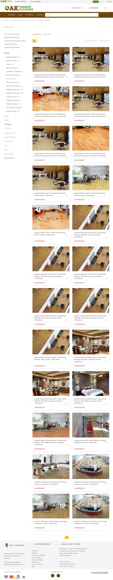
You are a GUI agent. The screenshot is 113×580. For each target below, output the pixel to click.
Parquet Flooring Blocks (12, 562)
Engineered (30, 15)
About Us (35, 551)
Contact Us (36, 562)
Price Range (8, 154)
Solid (20, 15)
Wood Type (8, 141)
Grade (6, 116)
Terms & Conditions (38, 555)
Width (6, 120)
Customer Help (42, 544)
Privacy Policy (37, 557)
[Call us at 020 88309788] (93, 8)
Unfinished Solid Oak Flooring (14, 564)
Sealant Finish (9, 133)
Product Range (9, 137)
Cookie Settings (37, 560)
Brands (7, 53)
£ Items (76, 8)
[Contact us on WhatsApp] (105, 8)
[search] (71, 15)
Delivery (35, 553)
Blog (33, 567)
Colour (6, 145)
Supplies (40, 15)
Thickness (8, 124)
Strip (6, 150)
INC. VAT (96, 1)
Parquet (11, 15)
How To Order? (37, 564)
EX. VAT (102, 1)
